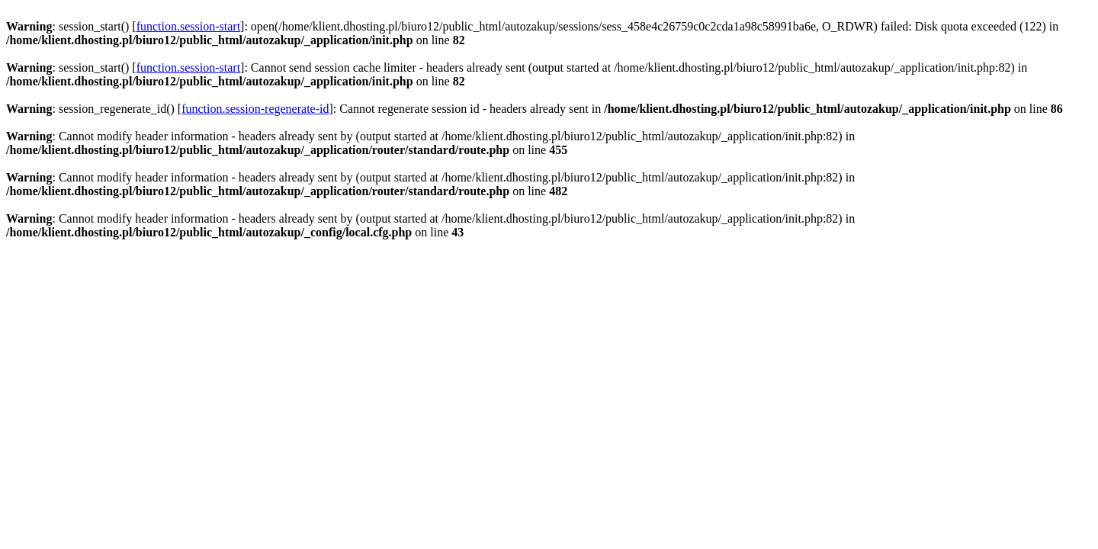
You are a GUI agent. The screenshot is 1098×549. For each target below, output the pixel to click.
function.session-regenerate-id (255, 108)
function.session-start (188, 26)
